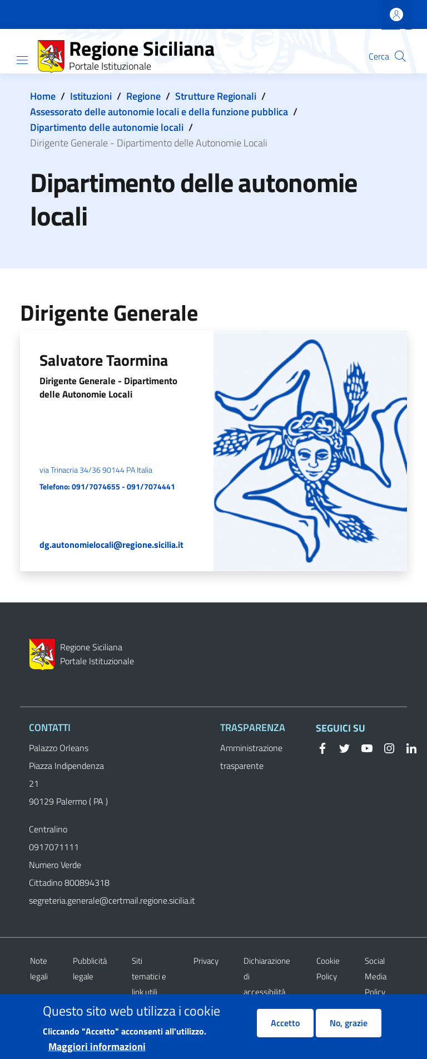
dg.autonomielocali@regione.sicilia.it (111, 544)
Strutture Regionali (215, 96)
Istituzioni (91, 96)
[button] (400, 56)
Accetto (285, 1029)
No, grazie (349, 1029)
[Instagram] (385, 747)
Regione (143, 96)
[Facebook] (322, 747)
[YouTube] (362, 747)
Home (43, 96)
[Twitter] (340, 747)
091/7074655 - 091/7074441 (123, 486)
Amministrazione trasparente (251, 756)
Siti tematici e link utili (149, 976)
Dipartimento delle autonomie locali (106, 127)
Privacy (206, 960)
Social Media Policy (375, 976)
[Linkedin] (407, 747)
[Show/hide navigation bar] (22, 60)
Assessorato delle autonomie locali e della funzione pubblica (159, 111)
